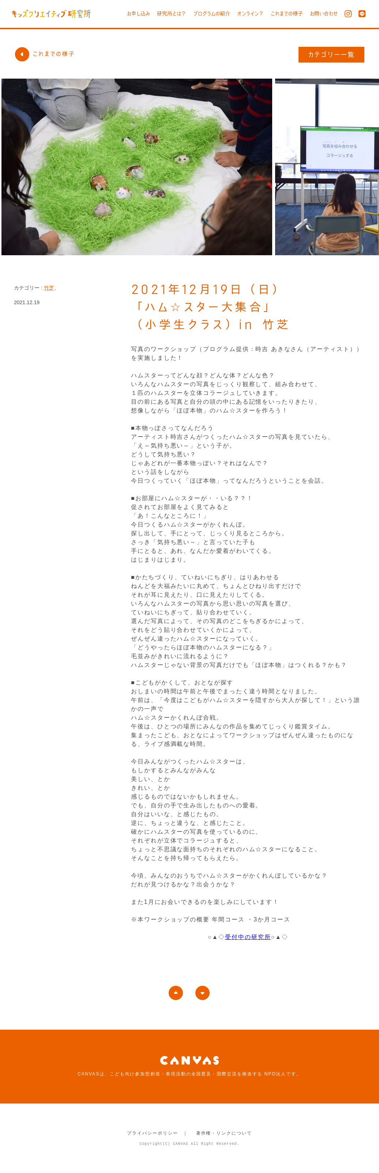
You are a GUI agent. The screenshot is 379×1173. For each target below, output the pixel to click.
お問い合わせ (324, 13)
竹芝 (49, 288)
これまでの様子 (287, 13)
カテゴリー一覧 (331, 54)
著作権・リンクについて (224, 1133)
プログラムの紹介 (211, 13)
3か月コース (272, 919)
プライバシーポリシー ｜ (157, 1133)
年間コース (228, 919)
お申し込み (138, 13)
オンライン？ (250, 13)
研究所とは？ (171, 13)
